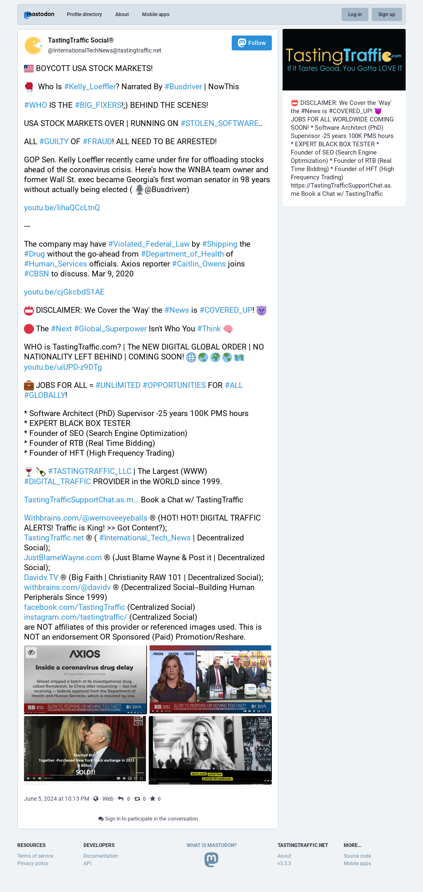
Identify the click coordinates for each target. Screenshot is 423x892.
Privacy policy (32, 863)
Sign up (386, 14)
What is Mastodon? (212, 845)
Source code (357, 856)
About (122, 14)
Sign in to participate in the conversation (148, 819)
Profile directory (84, 14)
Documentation (100, 856)
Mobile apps (155, 14)
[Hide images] (31, 652)
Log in (355, 14)
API (87, 863)
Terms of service (35, 856)
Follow (252, 42)
